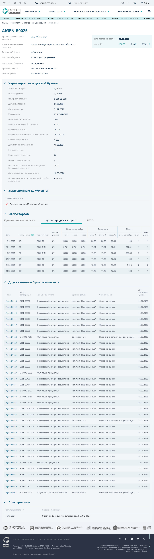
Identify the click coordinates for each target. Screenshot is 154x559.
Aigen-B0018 (11, 331)
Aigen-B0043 (11, 450)
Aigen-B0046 (11, 468)
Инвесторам (56, 11)
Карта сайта (53, 539)
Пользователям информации (90, 11)
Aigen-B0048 (11, 480)
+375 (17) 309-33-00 (47, 3)
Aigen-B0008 (11, 301)
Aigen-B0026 (11, 355)
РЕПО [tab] (90, 220)
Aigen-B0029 (11, 373)
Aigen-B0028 (11, 367)
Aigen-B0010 (11, 313)
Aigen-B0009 (11, 307)
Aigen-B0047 (11, 474)
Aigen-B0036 (11, 408)
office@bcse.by (65, 546)
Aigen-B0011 (11, 319)
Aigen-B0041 (11, 438)
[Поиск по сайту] (95, 3)
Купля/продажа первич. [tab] (20, 220)
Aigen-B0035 (11, 402)
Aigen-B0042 (11, 444)
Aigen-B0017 (11, 325)
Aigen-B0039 (11, 426)
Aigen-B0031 (11, 384)
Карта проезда (53, 548)
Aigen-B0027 (11, 361)
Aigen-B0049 (11, 486)
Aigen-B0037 (11, 414)
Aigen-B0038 (11, 420)
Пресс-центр (39, 539)
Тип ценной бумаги (11, 57)
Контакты (27, 539)
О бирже (17, 539)
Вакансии (65, 539)
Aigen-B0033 (11, 396)
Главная (5, 23)
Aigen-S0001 (11, 492)
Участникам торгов (128, 11)
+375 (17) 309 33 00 (27, 546)
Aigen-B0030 (11, 378)
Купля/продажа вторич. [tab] (61, 220)
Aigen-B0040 (11, 432)
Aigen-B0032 (11, 390)
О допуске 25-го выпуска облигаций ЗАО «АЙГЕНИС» (66, 516)
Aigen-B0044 (11, 456)
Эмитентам (31, 11)
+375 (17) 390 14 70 (46, 546)
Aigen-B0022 (11, 337)
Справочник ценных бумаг (35, 23)
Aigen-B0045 (11, 462)
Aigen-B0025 (53, 23)
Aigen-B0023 (11, 343)
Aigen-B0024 (11, 349)
